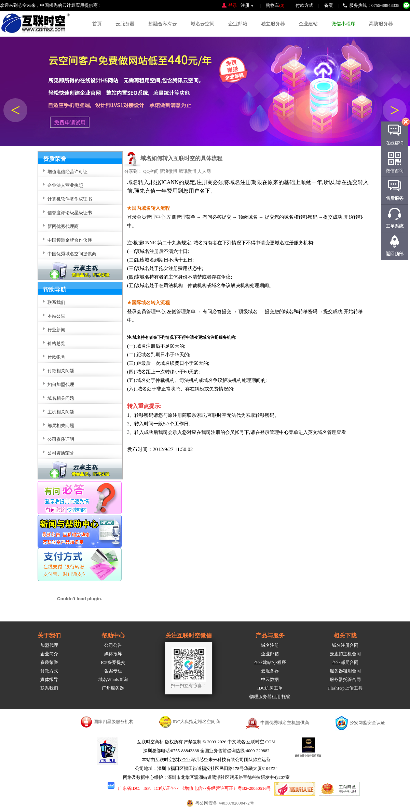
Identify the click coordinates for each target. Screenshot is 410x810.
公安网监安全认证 (367, 722)
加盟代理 (49, 645)
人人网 (204, 171)
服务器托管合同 (345, 679)
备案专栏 (113, 670)
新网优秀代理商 (63, 226)
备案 (328, 5)
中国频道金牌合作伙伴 (69, 240)
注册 (245, 5)
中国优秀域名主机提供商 (284, 722)
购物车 (275, 5)
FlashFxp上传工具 (345, 688)
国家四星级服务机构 (114, 721)
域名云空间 (203, 23)
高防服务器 (381, 23)
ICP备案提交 (113, 662)
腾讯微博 (187, 171)
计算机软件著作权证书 (69, 199)
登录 (232, 5)
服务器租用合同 (345, 670)
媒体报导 (49, 679)
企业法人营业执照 (65, 185)
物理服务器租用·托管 (269, 696)
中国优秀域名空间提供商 (71, 253)
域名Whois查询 (113, 679)
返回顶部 (395, 253)
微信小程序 (343, 23)
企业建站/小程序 (270, 662)
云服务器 (125, 23)
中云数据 (270, 679)
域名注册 (270, 645)
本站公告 (56, 316)
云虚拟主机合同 (345, 653)
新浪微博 (168, 171)
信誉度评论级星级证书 (69, 212)
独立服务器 (273, 23)
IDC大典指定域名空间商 (196, 721)
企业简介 (49, 653)
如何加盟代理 (60, 384)
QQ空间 (151, 171)
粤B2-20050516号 (254, 788)
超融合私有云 (162, 23)
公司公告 (113, 645)
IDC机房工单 (270, 688)
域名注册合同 (345, 645)
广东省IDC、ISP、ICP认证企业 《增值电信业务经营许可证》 (178, 788)
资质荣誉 (49, 662)
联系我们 (49, 688)
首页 (97, 23)
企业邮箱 (237, 23)
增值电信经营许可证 (67, 171)
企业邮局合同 (345, 662)
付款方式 (304, 5)
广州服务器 (113, 688)
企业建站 (308, 23)
